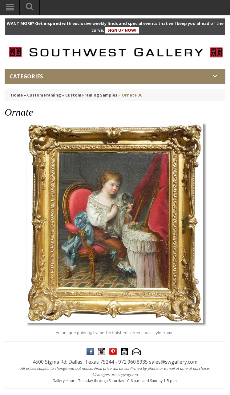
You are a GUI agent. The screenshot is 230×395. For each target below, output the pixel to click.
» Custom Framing (42, 95)
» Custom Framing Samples (89, 95)
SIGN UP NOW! (121, 30)
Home (17, 95)
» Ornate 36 (130, 95)
